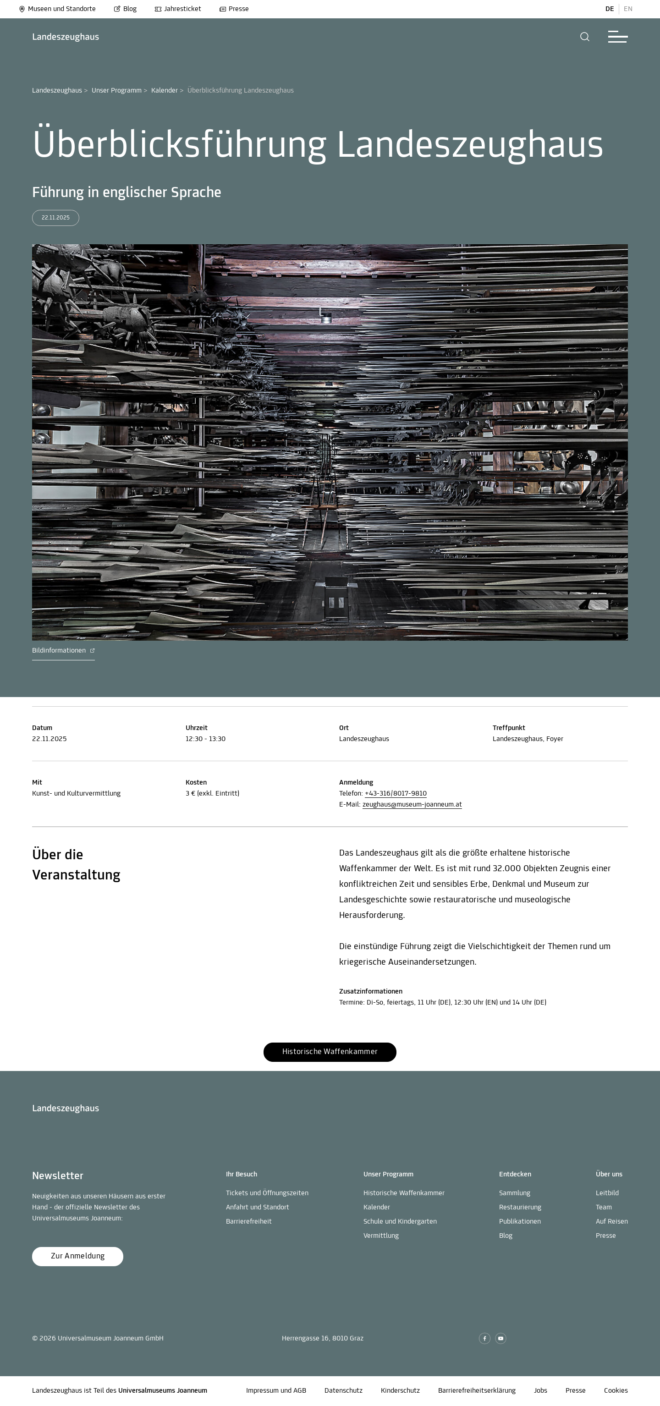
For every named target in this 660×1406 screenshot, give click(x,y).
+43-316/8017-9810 (396, 793)
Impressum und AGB (276, 1391)
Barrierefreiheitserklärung (477, 1391)
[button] (585, 36)
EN (628, 9)
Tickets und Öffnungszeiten (267, 1193)
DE (609, 9)
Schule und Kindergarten (400, 1221)
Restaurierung (520, 1207)
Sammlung (514, 1193)
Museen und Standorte (57, 9)
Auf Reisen (612, 1221)
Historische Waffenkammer (404, 1193)
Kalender (164, 90)
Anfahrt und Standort (257, 1207)
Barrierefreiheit (249, 1221)
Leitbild (607, 1193)
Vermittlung (381, 1236)
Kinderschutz (400, 1391)
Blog (125, 9)
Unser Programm (117, 90)
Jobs (540, 1391)
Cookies (616, 1391)
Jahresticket (177, 9)
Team (604, 1207)
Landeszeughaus (57, 90)
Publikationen (520, 1221)
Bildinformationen (63, 650)
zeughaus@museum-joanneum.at (412, 804)
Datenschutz (343, 1391)
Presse (234, 9)
